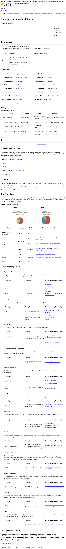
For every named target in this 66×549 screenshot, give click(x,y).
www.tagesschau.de (49, 423)
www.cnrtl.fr (48, 342)
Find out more (4, 543)
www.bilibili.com (49, 505)
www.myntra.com (49, 295)
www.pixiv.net (56, 312)
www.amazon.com (49, 317)
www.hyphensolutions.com (42, 243)
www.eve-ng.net (56, 362)
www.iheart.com (49, 248)
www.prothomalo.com (41, 237)
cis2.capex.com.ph (49, 506)
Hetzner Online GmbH (21, 77)
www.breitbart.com (40, 248)
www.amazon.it (49, 447)
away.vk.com (48, 254)
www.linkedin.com (49, 524)
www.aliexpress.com (59, 505)
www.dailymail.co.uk (54, 243)
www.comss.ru (48, 312)
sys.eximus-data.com (50, 525)
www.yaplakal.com (56, 257)
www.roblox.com (49, 445)
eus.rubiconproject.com (50, 287)
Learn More (3, 8)
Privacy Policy (27, 547)
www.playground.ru (46, 257)
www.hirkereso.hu (49, 284)
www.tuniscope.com (50, 406)
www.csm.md (48, 362)
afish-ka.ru (50, 73)
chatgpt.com (48, 335)
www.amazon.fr (60, 486)
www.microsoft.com (50, 319)
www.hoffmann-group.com (51, 316)
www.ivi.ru (38, 257)
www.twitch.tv (48, 468)
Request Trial (11, 543)
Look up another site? (8, 23)
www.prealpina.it (49, 404)
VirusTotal (24, 88)
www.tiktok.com (49, 467)
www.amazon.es (49, 487)
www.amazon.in (58, 445)
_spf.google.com (20, 170)
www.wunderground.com (53, 237)
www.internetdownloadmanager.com (53, 293)
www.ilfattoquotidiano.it (51, 427)
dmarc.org (34, 186)
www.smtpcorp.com (50, 286)
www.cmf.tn (48, 343)
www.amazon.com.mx (50, 486)
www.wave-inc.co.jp (41, 245)
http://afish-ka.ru (20, 73)
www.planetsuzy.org (50, 388)
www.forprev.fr (48, 291)
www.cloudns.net (40, 254)
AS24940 (18, 92)
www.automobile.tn (58, 404)
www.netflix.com (59, 524)
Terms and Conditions (37, 547)
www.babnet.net (40, 239)
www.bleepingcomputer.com (52, 425)
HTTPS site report (41, 144)
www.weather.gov (56, 342)
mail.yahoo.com (57, 337)
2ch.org (53, 254)
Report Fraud (4, 10)
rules (12, 154)
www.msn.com (57, 467)
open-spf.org (18, 155)
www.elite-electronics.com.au (52, 310)
